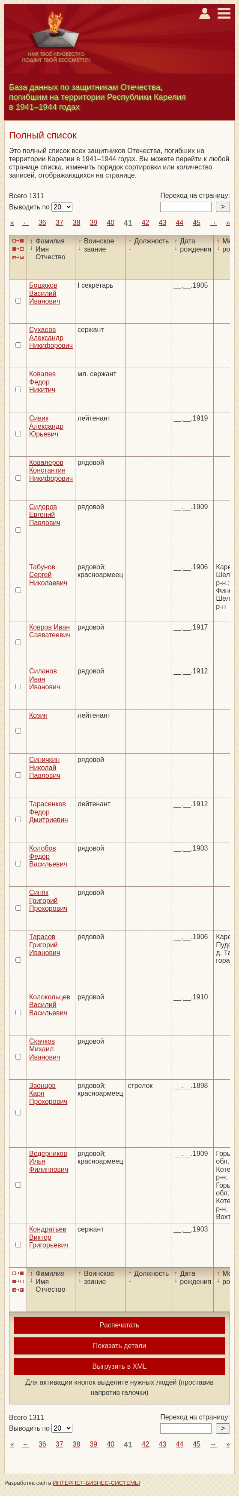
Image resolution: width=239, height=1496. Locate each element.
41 (128, 223)
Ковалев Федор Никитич (42, 381)
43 (163, 222)
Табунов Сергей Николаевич (48, 575)
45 (196, 222)
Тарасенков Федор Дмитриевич (48, 811)
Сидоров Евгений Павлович (44, 514)
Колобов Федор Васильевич (48, 856)
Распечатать (119, 1325)
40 (110, 222)
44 (179, 222)
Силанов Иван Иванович (44, 679)
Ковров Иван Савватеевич (50, 631)
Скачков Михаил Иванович (44, 1049)
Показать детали (119, 1345)
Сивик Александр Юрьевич (46, 426)
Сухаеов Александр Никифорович (51, 337)
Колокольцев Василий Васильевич (49, 1005)
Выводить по (30, 207)
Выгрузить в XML (120, 1366)
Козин (38, 715)
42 (145, 222)
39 (93, 222)
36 (42, 222)
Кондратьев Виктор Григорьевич (49, 1237)
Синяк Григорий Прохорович (48, 900)
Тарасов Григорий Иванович (44, 944)
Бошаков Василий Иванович (44, 293)
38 (77, 222)
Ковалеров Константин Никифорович (51, 470)
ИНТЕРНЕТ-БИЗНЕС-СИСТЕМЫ (96, 1483)
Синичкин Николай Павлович (44, 767)
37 (59, 222)
